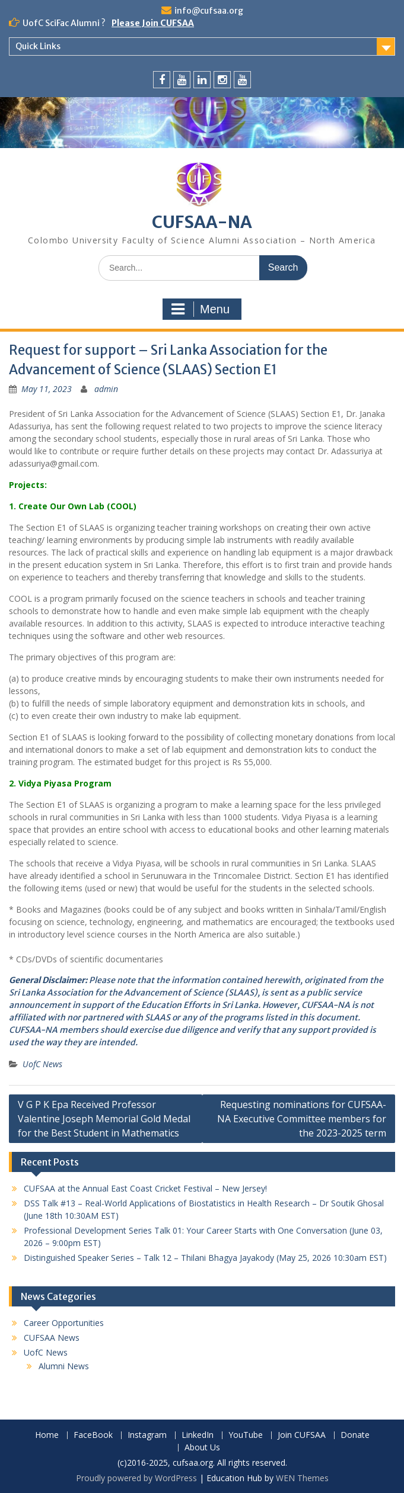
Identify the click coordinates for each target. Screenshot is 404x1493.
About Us (202, 1448)
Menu (200, 309)
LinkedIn (198, 1435)
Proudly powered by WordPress (136, 1478)
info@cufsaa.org (208, 10)
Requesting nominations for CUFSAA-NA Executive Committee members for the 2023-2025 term (301, 1118)
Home (47, 1435)
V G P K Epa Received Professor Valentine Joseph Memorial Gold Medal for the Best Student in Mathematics (104, 1118)
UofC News (42, 1064)
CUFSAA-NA (202, 222)
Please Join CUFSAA (153, 23)
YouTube (245, 1435)
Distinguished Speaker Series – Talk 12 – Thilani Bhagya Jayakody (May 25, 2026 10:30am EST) (205, 1257)
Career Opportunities (64, 1322)
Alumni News (64, 1366)
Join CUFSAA (302, 1435)
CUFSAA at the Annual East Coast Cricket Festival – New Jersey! (145, 1188)
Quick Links (38, 46)
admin (106, 388)
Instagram (147, 1435)
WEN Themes (302, 1478)
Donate (355, 1435)
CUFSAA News (51, 1337)
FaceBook (93, 1435)
